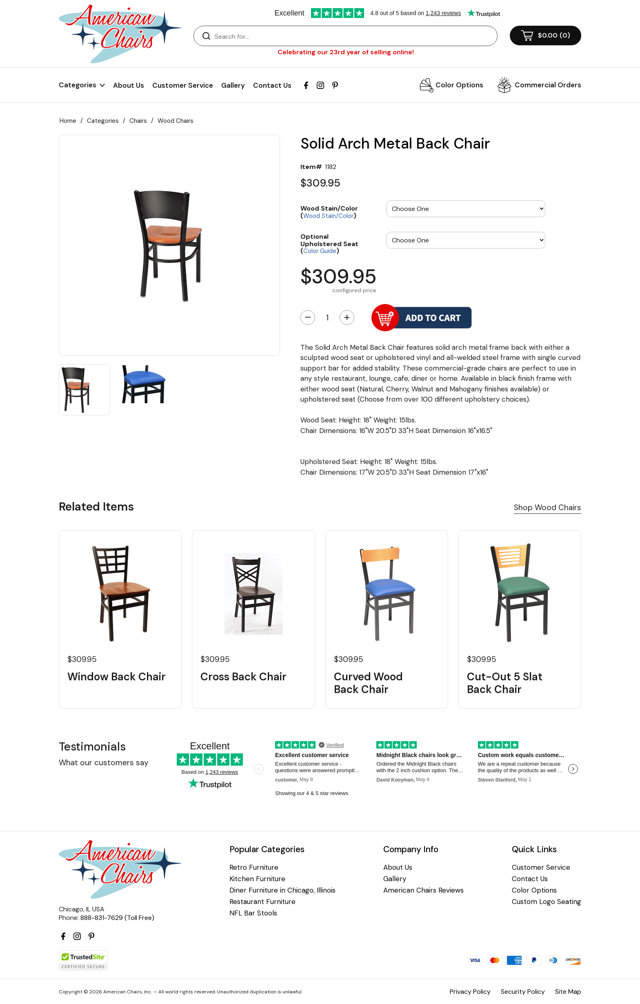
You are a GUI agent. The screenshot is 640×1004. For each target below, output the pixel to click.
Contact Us (272, 85)
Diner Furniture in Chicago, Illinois (282, 890)
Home (68, 121)
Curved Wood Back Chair (368, 683)
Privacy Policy (470, 991)
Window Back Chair (116, 677)
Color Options (459, 84)
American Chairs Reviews (423, 890)
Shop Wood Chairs (547, 507)
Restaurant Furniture (262, 901)
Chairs (138, 121)
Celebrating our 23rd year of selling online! (346, 52)
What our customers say (104, 762)
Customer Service (182, 85)
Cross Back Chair (243, 677)
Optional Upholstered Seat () (329, 243)
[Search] (353, 36)
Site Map (568, 991)
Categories (103, 121)
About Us (128, 85)
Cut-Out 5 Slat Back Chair (504, 683)
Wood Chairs (175, 121)
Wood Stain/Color (328, 216)
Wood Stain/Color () (329, 211)
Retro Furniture (253, 867)
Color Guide (319, 251)
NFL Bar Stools (253, 913)
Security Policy (523, 991)
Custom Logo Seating (546, 901)
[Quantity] (327, 317)
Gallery (233, 85)
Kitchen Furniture (257, 878)
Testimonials (92, 746)
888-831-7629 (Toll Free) (117, 917)
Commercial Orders (548, 84)
